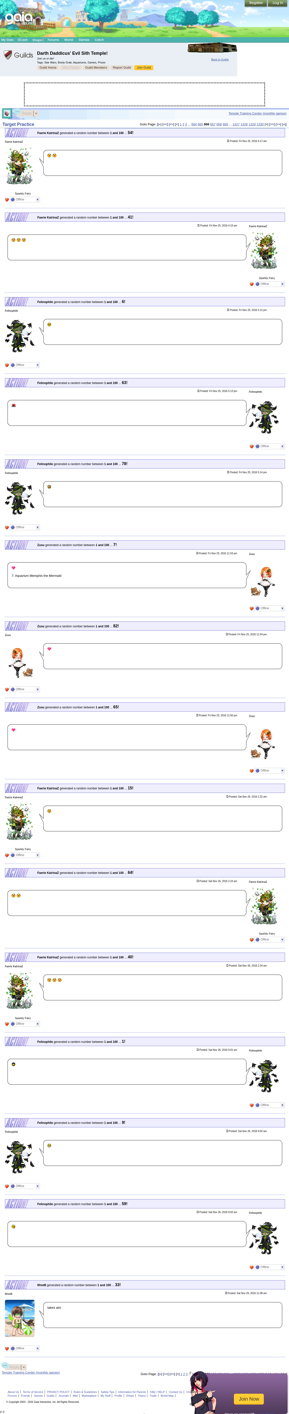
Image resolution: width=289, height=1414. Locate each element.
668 (219, 124)
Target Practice (18, 124)
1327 (236, 124)
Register (256, 3)
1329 (252, 124)
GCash (23, 40)
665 (200, 124)
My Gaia (7, 40)
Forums (53, 40)
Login (278, 3)
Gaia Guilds (18, 55)
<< (165, 124)
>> (272, 124)
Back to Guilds (220, 59)
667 (213, 124)
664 (194, 124)
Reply (24, 112)
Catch (99, 40)
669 (225, 124)
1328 (244, 124)
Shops (38, 39)
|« (159, 124)
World (68, 40)
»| (284, 124)
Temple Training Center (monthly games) (257, 113)
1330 (260, 124)
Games (84, 40)
